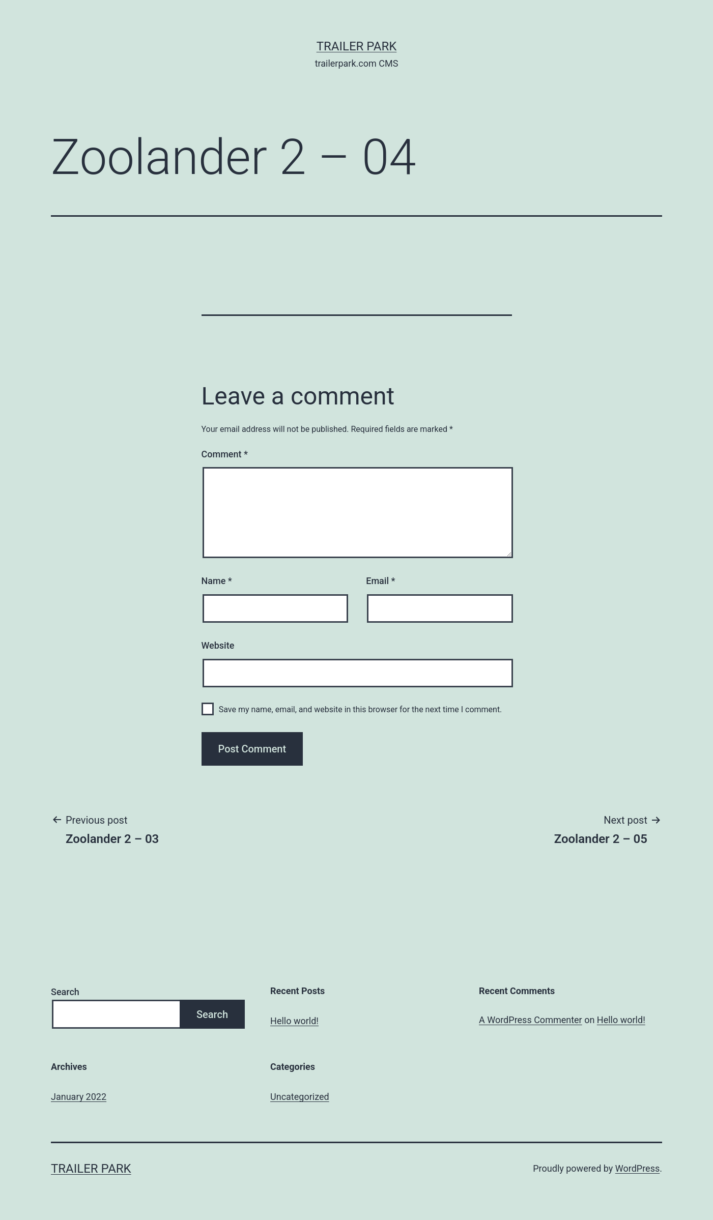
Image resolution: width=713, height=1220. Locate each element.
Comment (225, 454)
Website (218, 645)
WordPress (637, 1168)
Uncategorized (299, 1096)
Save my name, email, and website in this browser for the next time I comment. (360, 709)
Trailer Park (357, 46)
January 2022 (78, 1096)
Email (380, 580)
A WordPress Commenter (530, 1019)
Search (65, 991)
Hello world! (294, 1020)
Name (217, 580)
